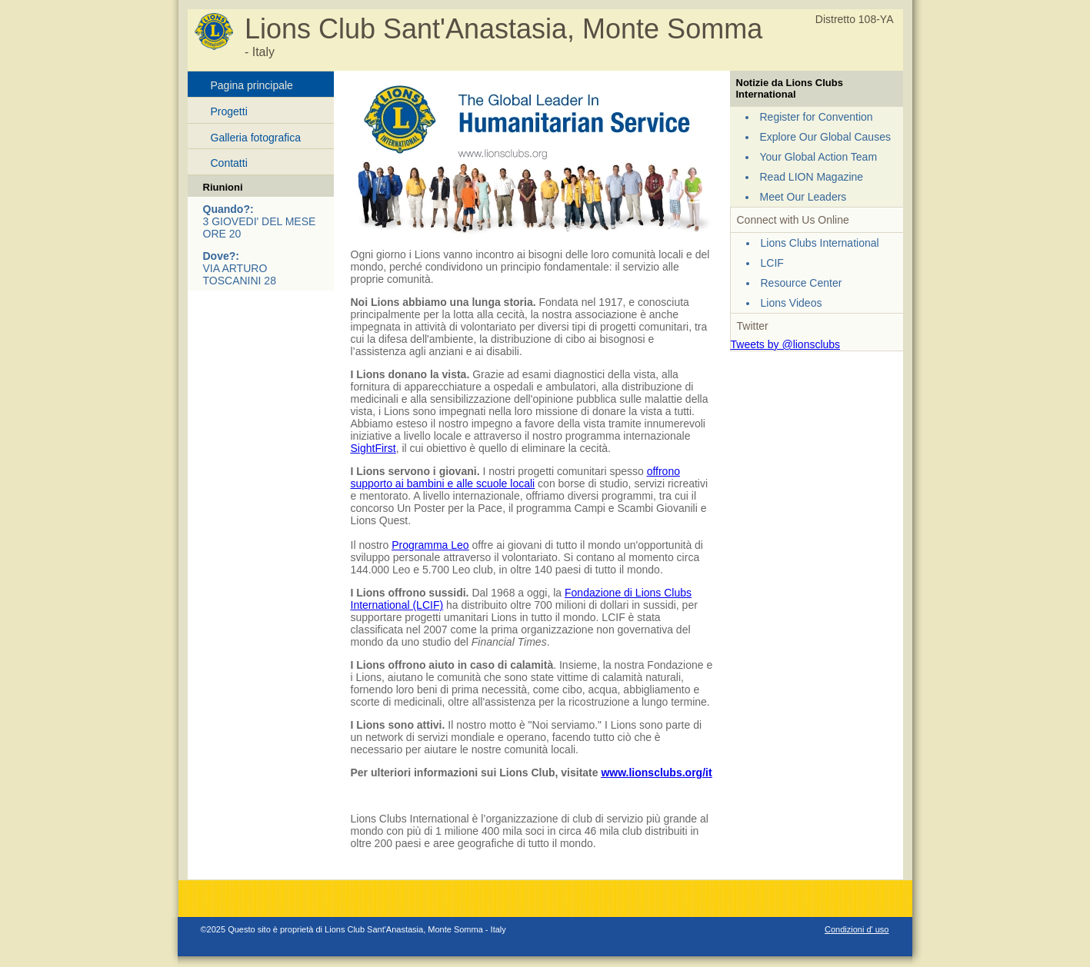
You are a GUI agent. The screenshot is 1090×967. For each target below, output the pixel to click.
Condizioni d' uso (856, 929)
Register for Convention (816, 117)
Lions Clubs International (820, 243)
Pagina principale (252, 85)
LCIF (772, 263)
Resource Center (801, 283)
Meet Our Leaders (803, 197)
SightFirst (373, 448)
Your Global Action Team (819, 157)
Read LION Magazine (812, 177)
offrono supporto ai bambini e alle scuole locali (515, 477)
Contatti (229, 163)
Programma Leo (430, 545)
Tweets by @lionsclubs (786, 344)
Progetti (229, 111)
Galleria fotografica (256, 137)
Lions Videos (791, 303)
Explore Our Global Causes (825, 137)
